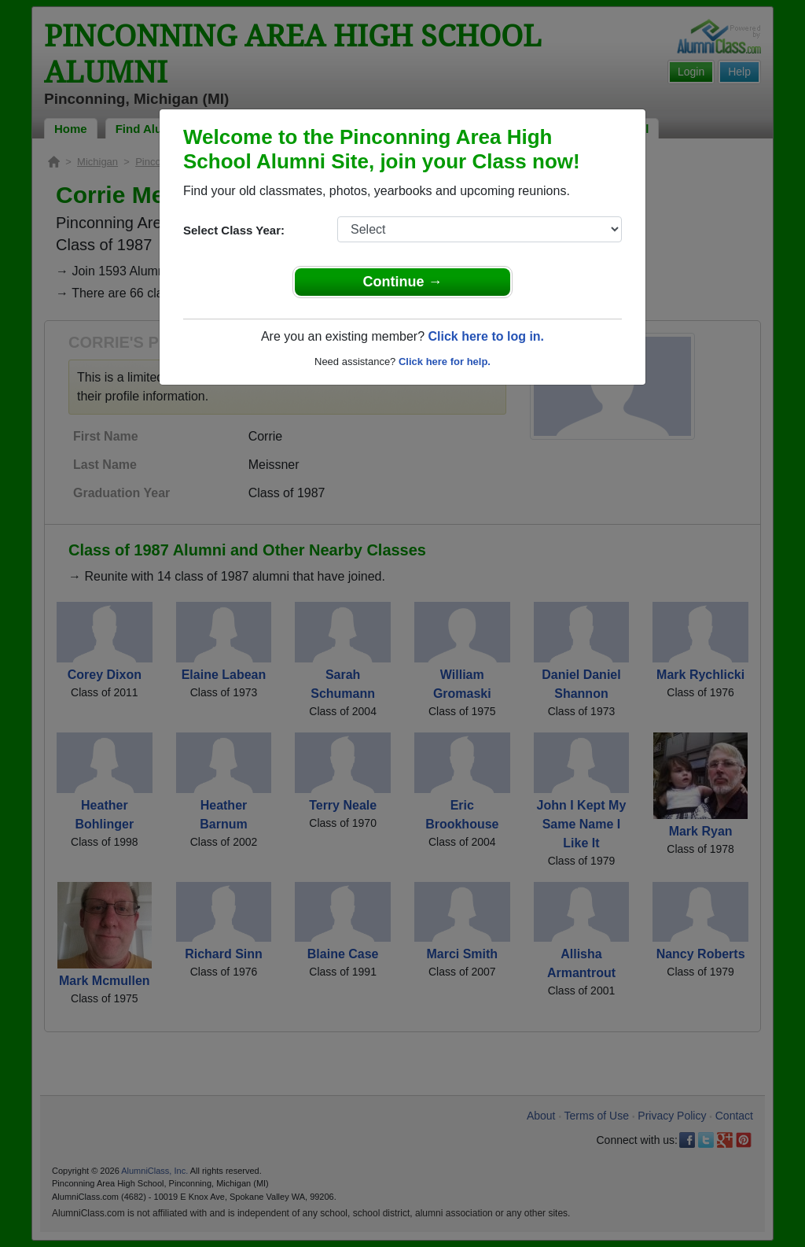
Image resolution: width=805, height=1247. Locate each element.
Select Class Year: (234, 230)
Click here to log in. (486, 336)
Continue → (403, 282)
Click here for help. (445, 361)
